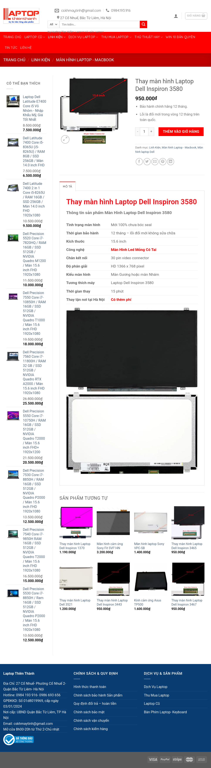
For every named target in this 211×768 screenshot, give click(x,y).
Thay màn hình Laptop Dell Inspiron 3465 (186, 546)
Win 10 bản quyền (180, 37)
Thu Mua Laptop (116, 37)
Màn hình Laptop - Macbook (85, 60)
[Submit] (143, 24)
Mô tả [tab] (67, 186)
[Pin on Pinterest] (162, 161)
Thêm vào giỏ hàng (181, 131)
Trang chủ (12, 37)
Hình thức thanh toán (90, 687)
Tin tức (11, 48)
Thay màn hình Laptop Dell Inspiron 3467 (186, 602)
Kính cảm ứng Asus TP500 (147, 602)
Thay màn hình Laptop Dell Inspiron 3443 (112, 602)
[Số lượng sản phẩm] (144, 131)
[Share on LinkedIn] (170, 161)
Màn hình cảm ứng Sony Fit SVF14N (110, 546)
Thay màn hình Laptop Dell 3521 (74, 602)
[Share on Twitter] (147, 161)
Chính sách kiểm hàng (91, 729)
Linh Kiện (57, 37)
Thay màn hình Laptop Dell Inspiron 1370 (74, 546)
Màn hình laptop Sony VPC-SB (149, 546)
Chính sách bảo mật (89, 712)
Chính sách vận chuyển (91, 721)
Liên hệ (26, 48)
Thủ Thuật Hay (149, 37)
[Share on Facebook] (139, 161)
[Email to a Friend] (155, 161)
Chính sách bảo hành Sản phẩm (98, 695)
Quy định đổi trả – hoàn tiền (95, 704)
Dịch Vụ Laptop (83, 37)
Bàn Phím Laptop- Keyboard (165, 712)
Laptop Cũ (35, 37)
